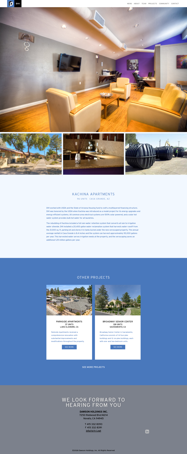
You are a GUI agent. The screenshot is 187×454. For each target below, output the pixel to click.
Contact (175, 4)
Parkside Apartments (69, 321)
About (137, 4)
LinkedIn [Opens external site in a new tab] (147, 431)
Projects (152, 4)
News (129, 4)
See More (69, 347)
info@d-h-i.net (93, 430)
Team (144, 4)
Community (164, 4)
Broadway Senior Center (118, 321)
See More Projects (93, 367)
